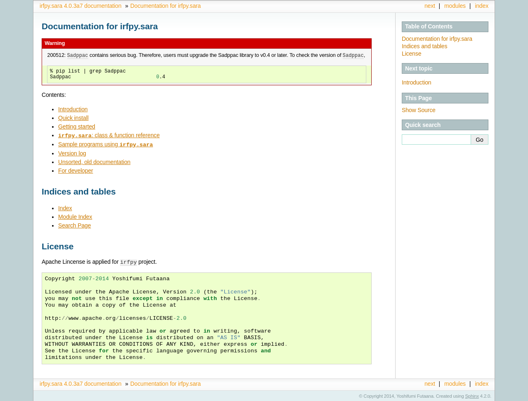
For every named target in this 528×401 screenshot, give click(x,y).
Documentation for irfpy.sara (165, 5)
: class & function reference (109, 135)
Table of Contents (429, 26)
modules (455, 5)
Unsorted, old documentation (94, 161)
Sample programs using (105, 144)
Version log (72, 152)
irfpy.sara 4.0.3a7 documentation (80, 5)
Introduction (72, 109)
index (481, 5)
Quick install (73, 118)
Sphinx (472, 394)
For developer (75, 169)
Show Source (419, 110)
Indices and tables (424, 46)
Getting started (76, 126)
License (411, 53)
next (429, 5)
